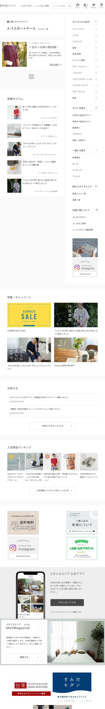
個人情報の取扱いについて (38, 698)
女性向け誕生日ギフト (82, 115)
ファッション (78, 29)
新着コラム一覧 (79, 194)
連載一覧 (76, 200)
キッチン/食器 (79, 60)
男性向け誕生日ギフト (82, 121)
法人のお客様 (36, 692)
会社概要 (23, 701)
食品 (74, 98)
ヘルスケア (77, 73)
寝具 (74, 48)
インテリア (77, 42)
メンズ (75, 35)
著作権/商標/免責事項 (39, 701)
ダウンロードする (67, 569)
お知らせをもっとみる (52, 426)
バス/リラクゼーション (82, 79)
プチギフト (77, 134)
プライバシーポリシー (16, 698)
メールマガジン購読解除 (83, 230)
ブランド (76, 176)
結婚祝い (76, 128)
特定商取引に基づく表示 (10, 701)
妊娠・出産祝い (79, 140)
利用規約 (3, 698)
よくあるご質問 (43, 6)
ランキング (77, 170)
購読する (24, 622)
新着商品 (76, 158)
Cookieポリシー (56, 698)
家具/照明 (77, 54)
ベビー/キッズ (79, 92)
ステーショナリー (80, 67)
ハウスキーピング (80, 85)
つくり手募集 (49, 692)
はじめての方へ (27, 6)
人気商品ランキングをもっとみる (52, 490)
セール (75, 164)
